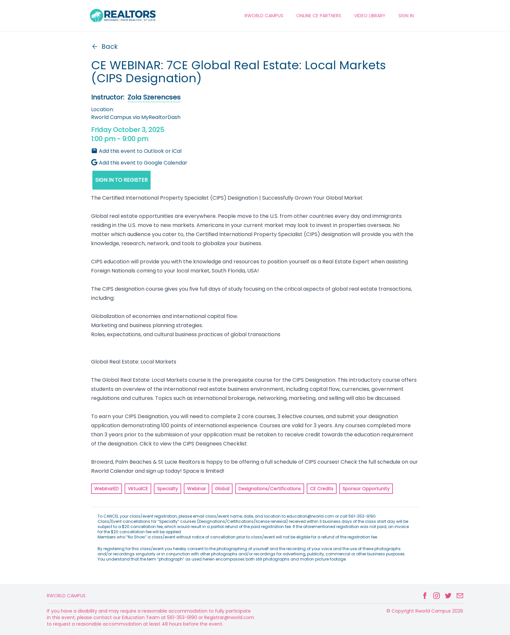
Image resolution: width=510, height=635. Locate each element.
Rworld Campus (66, 595)
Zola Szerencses (154, 97)
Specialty (167, 488)
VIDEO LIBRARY (369, 15)
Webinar (196, 488)
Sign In (406, 15)
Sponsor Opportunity (366, 488)
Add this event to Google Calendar (139, 162)
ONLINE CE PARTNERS (318, 15)
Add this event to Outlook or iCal (136, 151)
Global (222, 488)
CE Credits (321, 488)
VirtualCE (138, 488)
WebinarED (106, 488)
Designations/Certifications (269, 488)
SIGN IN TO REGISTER (121, 180)
